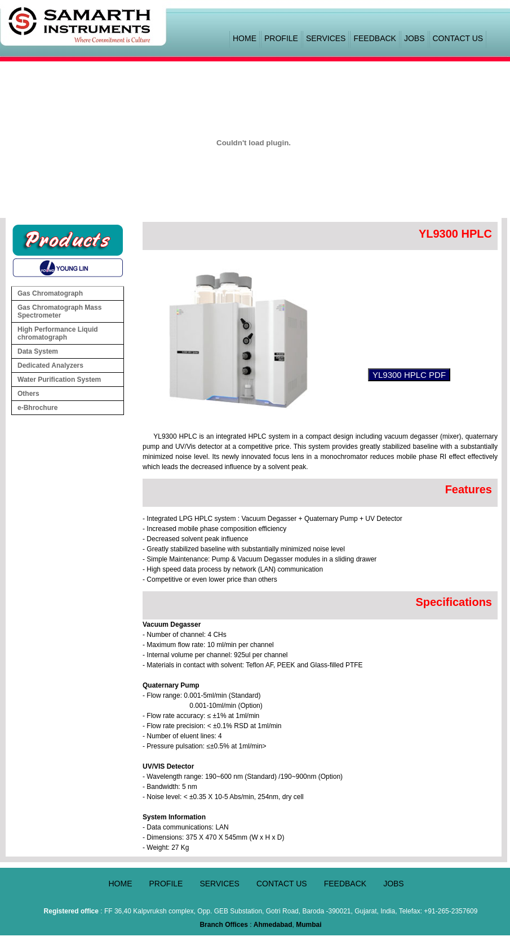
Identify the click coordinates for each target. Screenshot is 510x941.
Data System (69, 351)
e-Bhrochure (37, 408)
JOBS (414, 38)
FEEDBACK (374, 38)
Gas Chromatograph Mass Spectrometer (59, 311)
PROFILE (281, 38)
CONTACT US (458, 38)
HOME (244, 38)
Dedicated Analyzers (69, 365)
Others (69, 394)
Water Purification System (69, 379)
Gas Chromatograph (69, 293)
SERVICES (326, 38)
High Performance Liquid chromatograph (69, 333)
